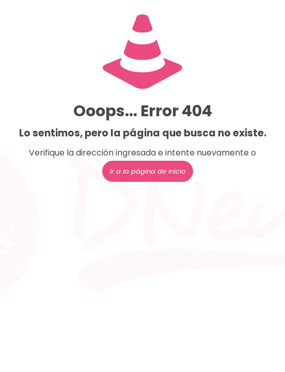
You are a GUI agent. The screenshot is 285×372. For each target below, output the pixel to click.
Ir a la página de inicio (147, 171)
